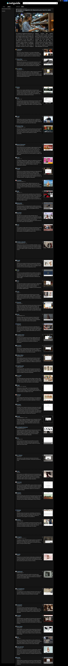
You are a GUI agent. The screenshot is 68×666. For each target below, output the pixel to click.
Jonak (18, 116)
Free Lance (19, 482)
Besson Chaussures (21, 144)
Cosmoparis (19, 605)
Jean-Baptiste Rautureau (22, 427)
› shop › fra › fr (21, 538)
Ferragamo (19, 537)
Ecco (18, 438)
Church (18, 416)
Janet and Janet (20, 646)
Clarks (18, 157)
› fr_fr (22, 243)
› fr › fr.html (22, 417)
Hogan (18, 385)
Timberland (19, 49)
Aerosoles (19, 345)
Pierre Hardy (19, 626)
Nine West (19, 212)
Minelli (18, 260)
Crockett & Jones (20, 334)
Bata (18, 637)
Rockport (19, 324)
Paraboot (19, 493)
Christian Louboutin (21, 242)
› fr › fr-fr (21, 127)
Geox (18, 98)
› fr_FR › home (22, 60)
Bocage (18, 168)
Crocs (18, 270)
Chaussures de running (6, 8)
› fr (18, 292)
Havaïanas (19, 180)
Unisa (18, 314)
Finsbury (19, 519)
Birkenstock (19, 203)
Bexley (18, 87)
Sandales (3, 11)
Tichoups (19, 394)
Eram (18, 224)
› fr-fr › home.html (21, 386)
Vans (18, 280)
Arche (18, 471)
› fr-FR (19, 99)
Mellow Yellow (20, 355)
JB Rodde (19, 510)
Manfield (19, 615)
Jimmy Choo (19, 59)
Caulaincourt (20, 571)
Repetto (18, 554)
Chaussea (19, 302)
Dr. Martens (19, 68)
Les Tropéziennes (20, 588)
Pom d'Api (19, 375)
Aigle (18, 191)
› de (20, 204)
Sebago (18, 657)
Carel (18, 291)
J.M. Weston (19, 455)
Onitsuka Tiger (20, 126)
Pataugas (19, 404)
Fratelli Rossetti (20, 366)
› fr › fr (20, 69)
